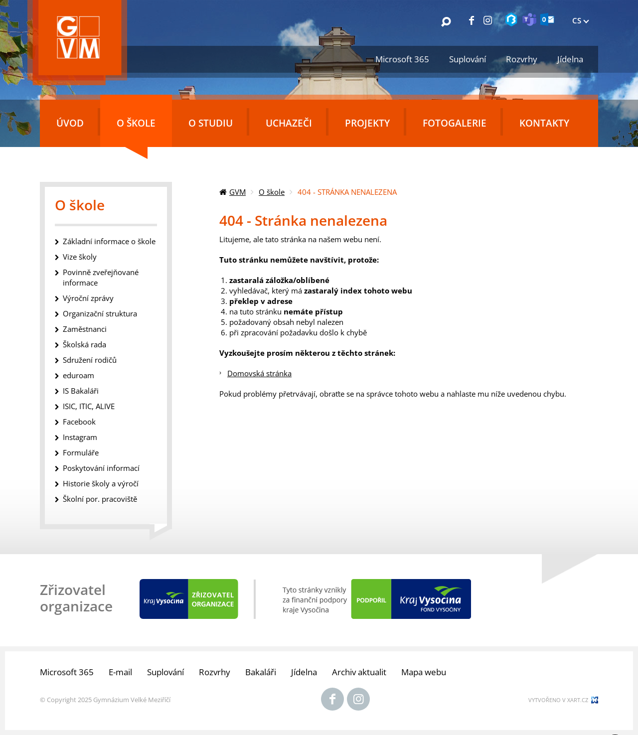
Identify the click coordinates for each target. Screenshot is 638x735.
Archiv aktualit (359, 672)
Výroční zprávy (88, 298)
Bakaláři (260, 672)
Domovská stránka (259, 373)
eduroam (78, 375)
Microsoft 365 (402, 59)
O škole (136, 123)
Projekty (367, 123)
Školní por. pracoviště (100, 499)
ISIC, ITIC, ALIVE (89, 406)
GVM (237, 192)
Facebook (79, 422)
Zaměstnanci (85, 329)
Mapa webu (423, 672)
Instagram (80, 437)
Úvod (70, 123)
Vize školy (80, 257)
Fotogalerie (454, 123)
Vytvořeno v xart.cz (558, 700)
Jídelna (570, 59)
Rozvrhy (521, 59)
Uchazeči (289, 123)
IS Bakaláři (81, 391)
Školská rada (84, 344)
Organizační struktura (100, 313)
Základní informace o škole (109, 241)
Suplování (467, 59)
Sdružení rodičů (90, 360)
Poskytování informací (101, 468)
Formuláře (81, 452)
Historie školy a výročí (101, 483)
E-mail (120, 672)
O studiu (210, 123)
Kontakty (544, 123)
